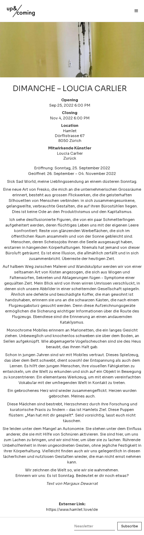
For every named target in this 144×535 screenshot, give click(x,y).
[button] (136, 11)
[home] (20, 8)
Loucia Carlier (70, 153)
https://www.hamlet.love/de (72, 509)
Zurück (69, 158)
